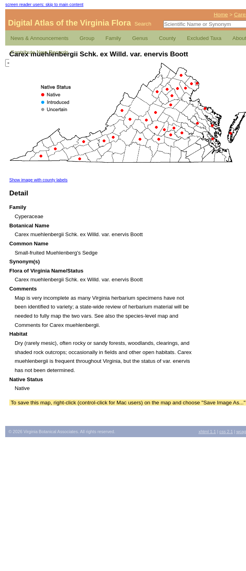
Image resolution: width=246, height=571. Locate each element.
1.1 (207, 431)
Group (86, 38)
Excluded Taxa (204, 38)
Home (221, 15)
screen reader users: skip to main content (44, 4)
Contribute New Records (39, 52)
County (167, 38)
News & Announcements (39, 38)
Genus (140, 38)
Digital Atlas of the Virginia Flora (69, 22)
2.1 (226, 431)
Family (113, 38)
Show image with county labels (38, 179)
